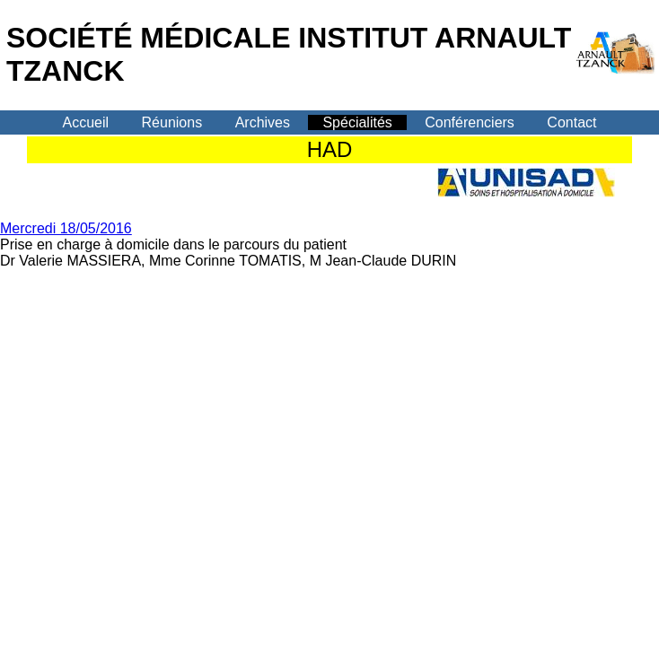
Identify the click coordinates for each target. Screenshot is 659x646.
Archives (262, 122)
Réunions (172, 122)
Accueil (86, 122)
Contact (571, 122)
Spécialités (356, 122)
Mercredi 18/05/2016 (66, 228)
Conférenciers (469, 122)
